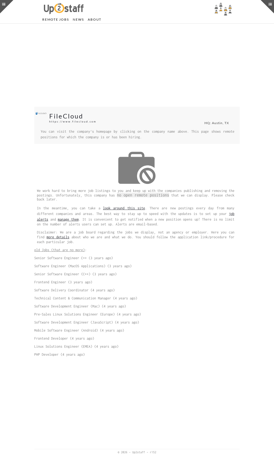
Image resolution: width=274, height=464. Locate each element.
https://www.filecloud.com (72, 121)
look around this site (124, 208)
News (78, 19)
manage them (68, 219)
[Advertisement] (137, 65)
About (94, 19)
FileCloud (66, 116)
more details (58, 237)
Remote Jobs (55, 19)
